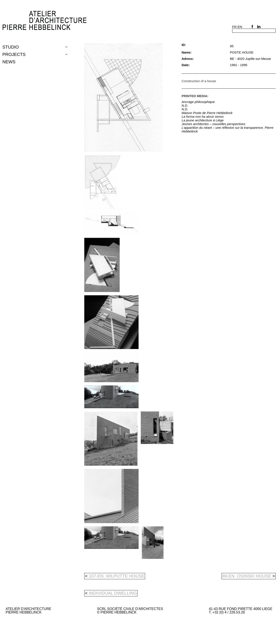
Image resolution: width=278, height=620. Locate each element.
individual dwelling (113, 593)
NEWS (8, 61)
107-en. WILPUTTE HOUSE (114, 576)
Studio (10, 47)
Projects (14, 54)
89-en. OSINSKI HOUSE (248, 576)
